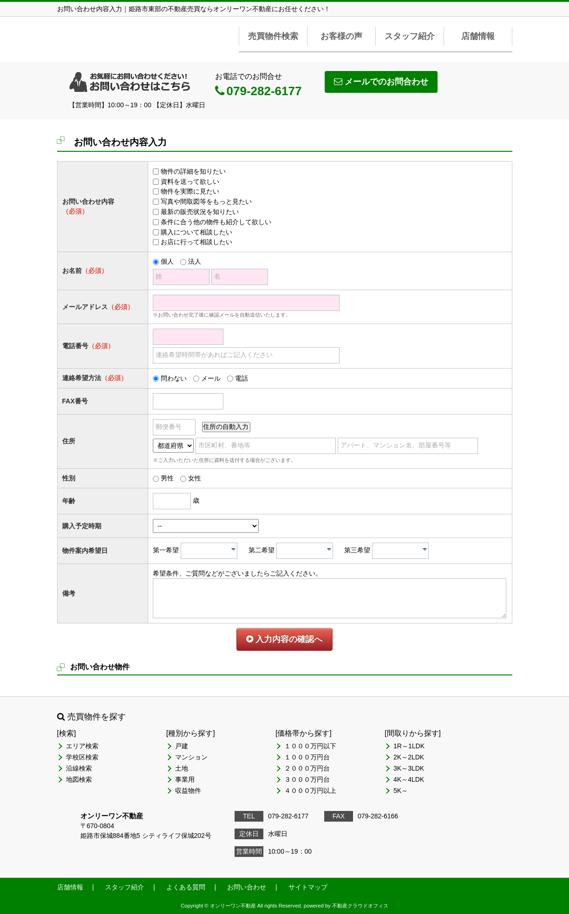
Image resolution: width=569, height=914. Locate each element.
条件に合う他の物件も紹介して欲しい (216, 222)
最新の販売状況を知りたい (200, 211)
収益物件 (188, 790)
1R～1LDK (409, 746)
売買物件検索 (273, 36)
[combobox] (209, 551)
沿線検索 (79, 768)
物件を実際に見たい (190, 191)
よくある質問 (185, 887)
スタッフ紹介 (410, 36)
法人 (194, 261)
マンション (191, 757)
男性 (167, 478)
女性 (194, 478)
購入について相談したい (196, 232)
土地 (181, 768)
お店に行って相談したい (196, 242)
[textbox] (211, 550)
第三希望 (357, 550)
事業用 (185, 779)
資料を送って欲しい (190, 181)
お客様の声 (341, 36)
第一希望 (166, 550)
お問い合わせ (246, 887)
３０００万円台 (307, 779)
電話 (241, 378)
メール (211, 378)
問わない (174, 378)
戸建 (181, 746)
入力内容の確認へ (284, 639)
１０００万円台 (307, 757)
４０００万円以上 (310, 790)
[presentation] (233, 549)
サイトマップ (307, 887)
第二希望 (262, 550)
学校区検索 (82, 757)
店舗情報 (478, 36)
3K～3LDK (408, 768)
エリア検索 (82, 746)
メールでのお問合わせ (381, 81)
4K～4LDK (408, 779)
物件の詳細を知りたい (193, 171)
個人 (167, 261)
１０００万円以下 (310, 746)
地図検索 (79, 779)
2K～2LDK (408, 757)
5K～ (400, 790)
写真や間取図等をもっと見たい (206, 201)
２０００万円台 (307, 768)
